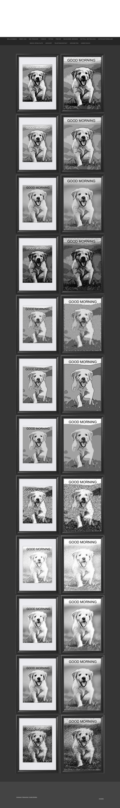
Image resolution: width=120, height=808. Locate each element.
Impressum (19, 797)
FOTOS (51, 39)
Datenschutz (25, 797)
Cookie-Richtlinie (33, 797)
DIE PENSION (33, 39)
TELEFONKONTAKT (60, 43)
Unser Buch (85, 43)
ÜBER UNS (23, 39)
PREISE (58, 39)
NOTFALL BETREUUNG (88, 39)
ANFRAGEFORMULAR (105, 39)
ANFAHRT (48, 43)
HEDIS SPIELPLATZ (36, 43)
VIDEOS (43, 39)
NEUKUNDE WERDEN (71, 39)
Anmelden (101, 798)
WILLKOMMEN (12, 39)
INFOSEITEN (74, 43)
